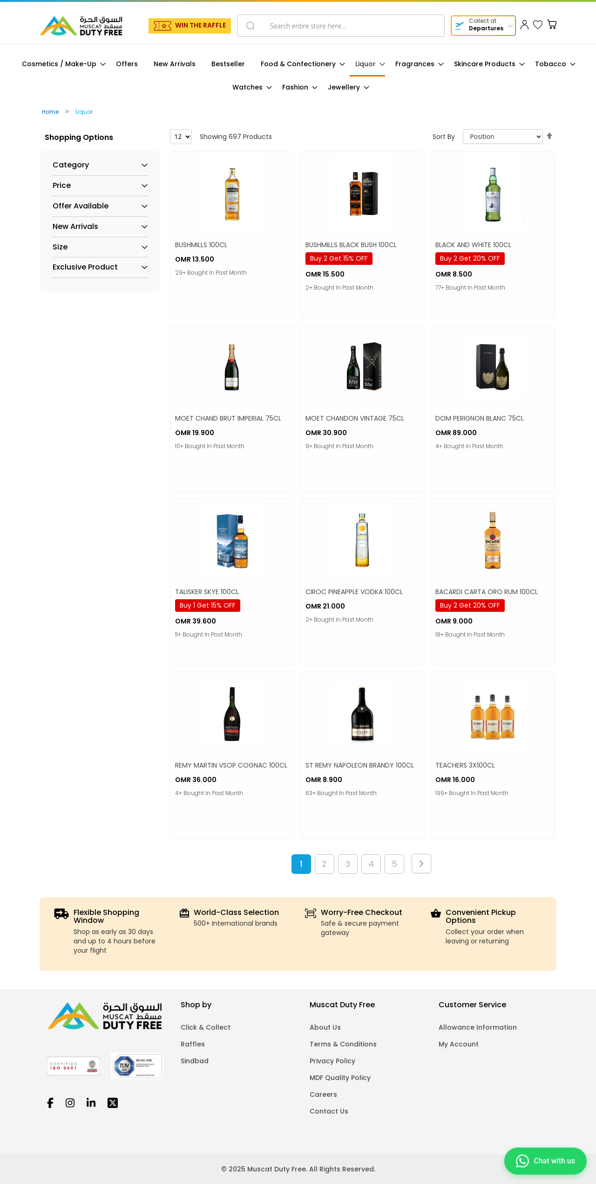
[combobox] (341, 25)
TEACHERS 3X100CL (465, 765)
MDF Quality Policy (340, 1077)
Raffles (193, 1044)
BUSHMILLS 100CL (201, 244)
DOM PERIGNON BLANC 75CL (479, 418)
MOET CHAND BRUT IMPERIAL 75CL (228, 418)
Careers (323, 1094)
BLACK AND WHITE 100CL (473, 244)
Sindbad (195, 1061)
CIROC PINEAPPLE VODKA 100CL (354, 591)
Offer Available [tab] (80, 206)
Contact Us (329, 1111)
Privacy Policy (332, 1061)
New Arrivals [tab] (75, 227)
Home (51, 112)
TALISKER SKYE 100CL (207, 591)
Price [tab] (62, 185)
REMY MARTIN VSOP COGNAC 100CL (231, 765)
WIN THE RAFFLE (200, 25)
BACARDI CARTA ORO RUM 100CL (486, 591)
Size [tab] (60, 247)
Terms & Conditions (343, 1044)
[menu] (298, 75)
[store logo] (81, 25)
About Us (325, 1027)
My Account (459, 1044)
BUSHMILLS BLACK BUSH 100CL (351, 244)
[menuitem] (61, 64)
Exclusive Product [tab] (85, 267)
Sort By (444, 136)
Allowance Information (478, 1027)
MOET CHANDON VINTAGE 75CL (354, 418)
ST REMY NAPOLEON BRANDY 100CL (359, 765)
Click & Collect (205, 1027)
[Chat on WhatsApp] (545, 1160)
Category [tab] (71, 165)
